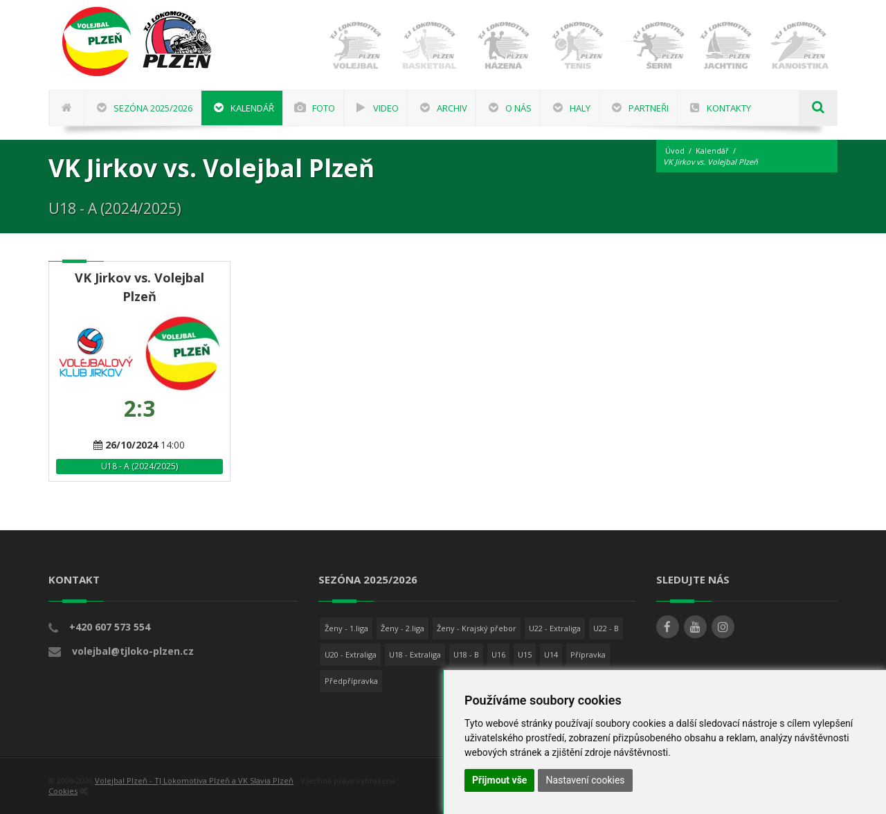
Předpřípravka (351, 681)
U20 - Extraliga (351, 654)
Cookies (63, 791)
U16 (498, 654)
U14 (551, 654)
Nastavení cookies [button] (584, 780)
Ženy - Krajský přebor (476, 628)
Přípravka (588, 654)
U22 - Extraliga (555, 628)
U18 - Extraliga (415, 654)
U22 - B (606, 628)
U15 (525, 654)
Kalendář (712, 150)
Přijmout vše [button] (499, 780)
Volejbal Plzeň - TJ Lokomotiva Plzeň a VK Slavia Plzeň (194, 780)
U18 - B (466, 654)
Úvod (675, 150)
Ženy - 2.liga (402, 628)
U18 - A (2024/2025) (139, 466)
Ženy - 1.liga (346, 628)
